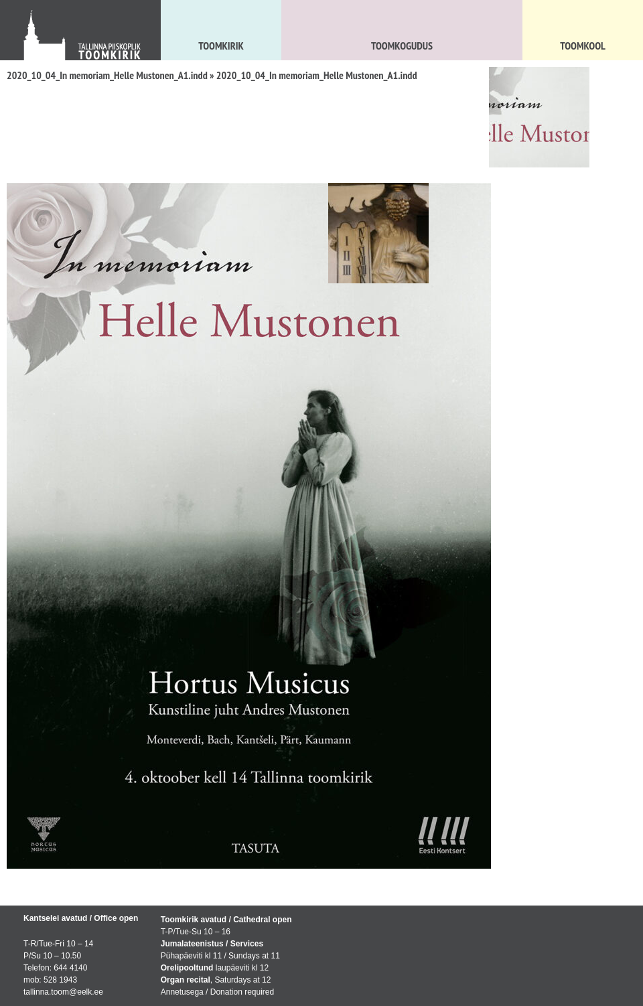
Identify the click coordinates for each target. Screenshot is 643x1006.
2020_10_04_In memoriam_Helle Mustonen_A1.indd (107, 75)
